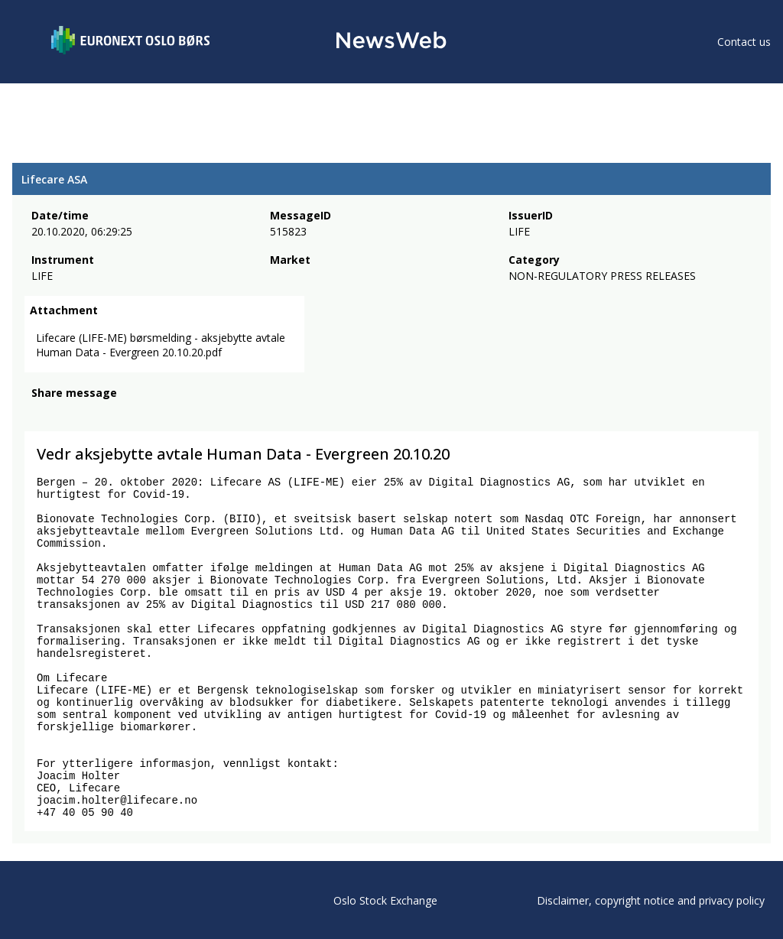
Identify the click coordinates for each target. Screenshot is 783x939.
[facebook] (40, 414)
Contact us (744, 41)
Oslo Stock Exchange (385, 900)
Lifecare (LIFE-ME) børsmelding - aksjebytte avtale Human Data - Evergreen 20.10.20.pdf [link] (160, 344)
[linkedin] (92, 414)
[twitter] (64, 413)
